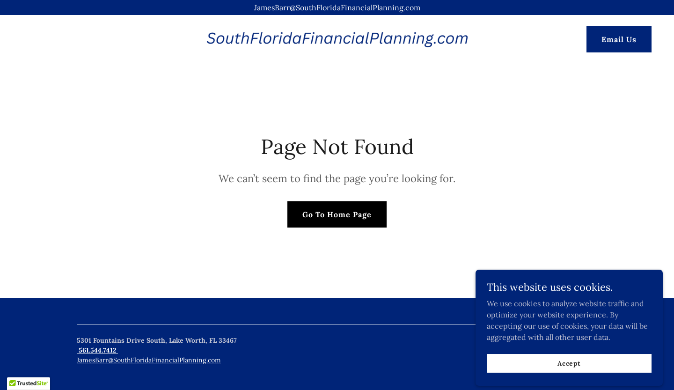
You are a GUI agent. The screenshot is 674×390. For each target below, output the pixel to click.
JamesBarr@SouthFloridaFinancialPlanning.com (149, 360)
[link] (337, 38)
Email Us (619, 39)
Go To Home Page (337, 214)
